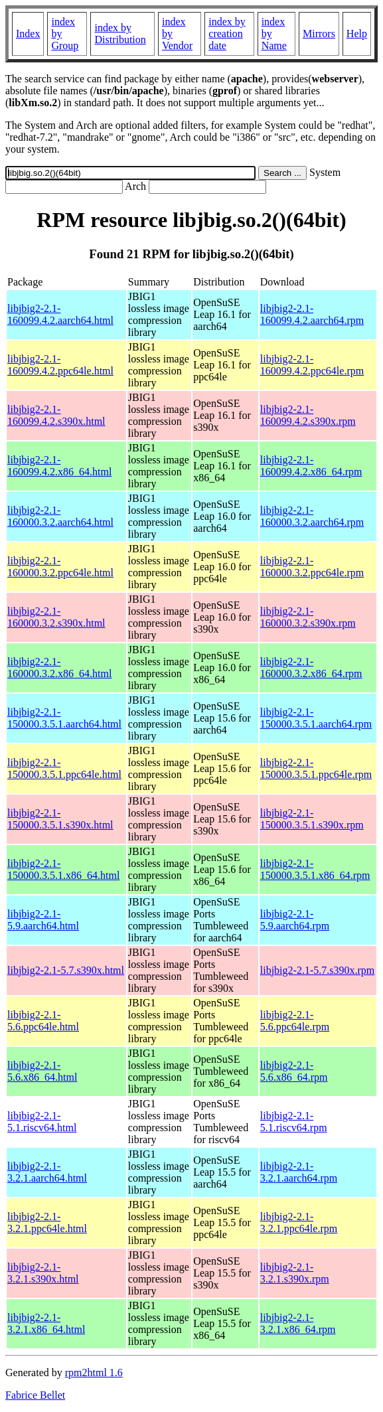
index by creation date (227, 33)
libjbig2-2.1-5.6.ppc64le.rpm (294, 1020)
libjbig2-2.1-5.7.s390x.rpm (317, 970)
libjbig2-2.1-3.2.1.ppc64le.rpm (298, 1222)
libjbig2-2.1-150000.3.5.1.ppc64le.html (64, 768)
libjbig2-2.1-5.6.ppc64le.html (43, 1020)
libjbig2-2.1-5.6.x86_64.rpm (294, 1071)
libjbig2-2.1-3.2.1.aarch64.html (47, 1172)
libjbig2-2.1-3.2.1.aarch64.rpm (298, 1172)
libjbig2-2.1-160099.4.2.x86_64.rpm (311, 465)
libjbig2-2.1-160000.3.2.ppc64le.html (60, 566)
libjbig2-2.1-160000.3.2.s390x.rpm (308, 617)
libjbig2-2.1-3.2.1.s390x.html (43, 1273)
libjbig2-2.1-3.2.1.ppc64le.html (47, 1222)
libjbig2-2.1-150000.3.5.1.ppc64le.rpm (316, 768)
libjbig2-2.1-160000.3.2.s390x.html (56, 617)
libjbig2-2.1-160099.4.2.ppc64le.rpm (312, 364)
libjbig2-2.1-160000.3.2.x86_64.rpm (311, 667)
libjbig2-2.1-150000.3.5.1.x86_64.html (63, 869)
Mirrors (319, 33)
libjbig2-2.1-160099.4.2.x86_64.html (59, 465)
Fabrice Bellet (35, 1395)
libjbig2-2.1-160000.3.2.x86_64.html (59, 667)
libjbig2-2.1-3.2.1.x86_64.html (46, 1323)
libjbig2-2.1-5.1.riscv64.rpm (293, 1121)
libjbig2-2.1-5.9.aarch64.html (43, 919)
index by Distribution (119, 33)
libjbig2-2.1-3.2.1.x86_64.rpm (298, 1323)
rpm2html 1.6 (94, 1372)
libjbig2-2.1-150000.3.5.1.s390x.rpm (312, 818)
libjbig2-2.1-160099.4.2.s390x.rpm (308, 415)
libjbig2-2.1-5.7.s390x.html (65, 970)
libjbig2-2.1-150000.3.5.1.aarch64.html (64, 718)
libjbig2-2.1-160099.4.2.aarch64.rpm (312, 314)
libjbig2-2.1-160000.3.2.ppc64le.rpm (312, 566)
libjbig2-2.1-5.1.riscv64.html (41, 1121)
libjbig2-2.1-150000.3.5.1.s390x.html (60, 818)
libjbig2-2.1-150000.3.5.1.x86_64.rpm (315, 869)
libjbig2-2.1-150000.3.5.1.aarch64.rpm (316, 718)
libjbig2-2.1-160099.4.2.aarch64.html (60, 314)
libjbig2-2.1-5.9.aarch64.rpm (294, 919)
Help (356, 33)
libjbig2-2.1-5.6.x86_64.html (42, 1071)
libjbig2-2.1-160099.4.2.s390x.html (56, 415)
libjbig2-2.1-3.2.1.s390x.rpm (294, 1273)
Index (28, 33)
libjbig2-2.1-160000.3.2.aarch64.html (60, 516)
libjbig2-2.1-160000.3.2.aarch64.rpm (312, 516)
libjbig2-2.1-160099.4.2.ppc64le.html (60, 364)
